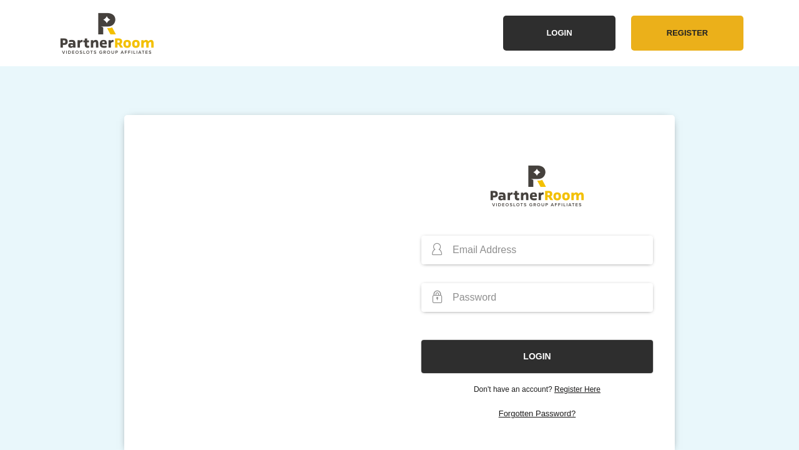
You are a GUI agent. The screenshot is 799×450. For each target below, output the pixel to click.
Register (687, 33)
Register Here (577, 389)
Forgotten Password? (537, 413)
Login (559, 33)
